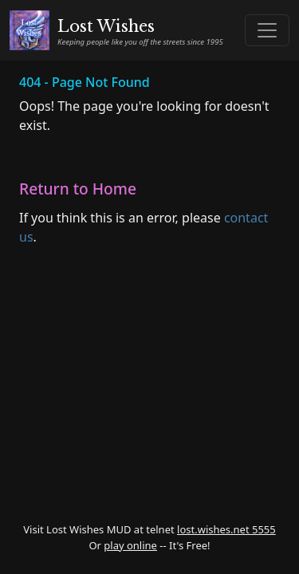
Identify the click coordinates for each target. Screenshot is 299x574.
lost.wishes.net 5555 (226, 529)
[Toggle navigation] (267, 30)
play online (130, 545)
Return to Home (77, 188)
